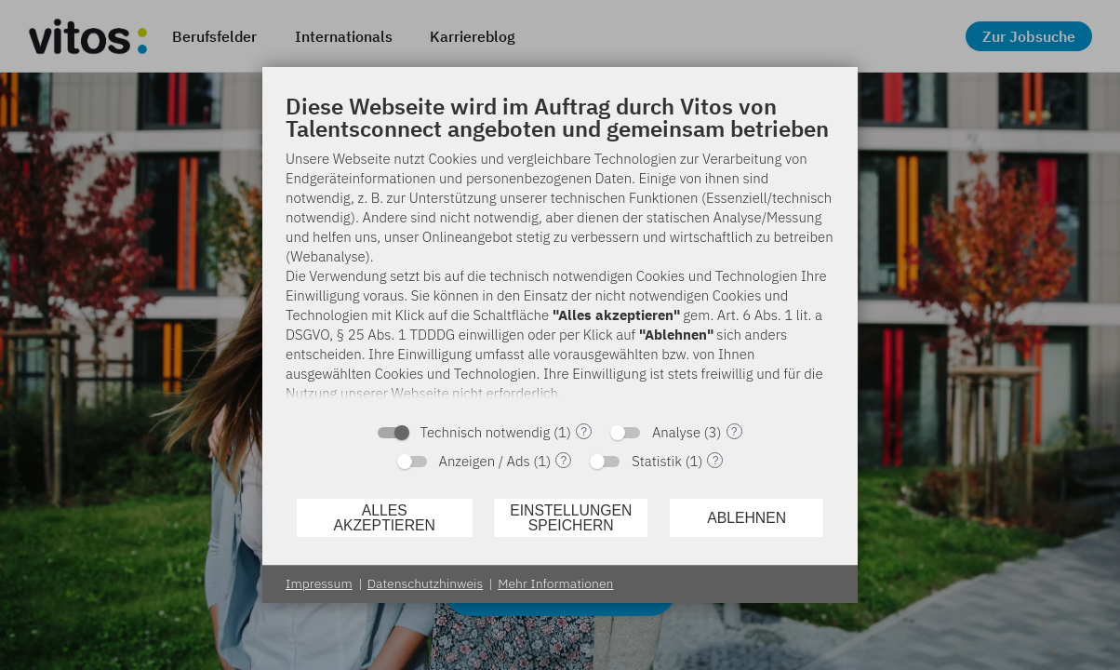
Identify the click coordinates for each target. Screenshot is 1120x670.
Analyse (676, 432)
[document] (560, 252)
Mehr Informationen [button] (555, 583)
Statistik (657, 461)
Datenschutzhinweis (425, 583)
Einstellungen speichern (571, 517)
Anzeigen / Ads (484, 461)
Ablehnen (746, 518)
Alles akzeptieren (383, 517)
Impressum (319, 583)
